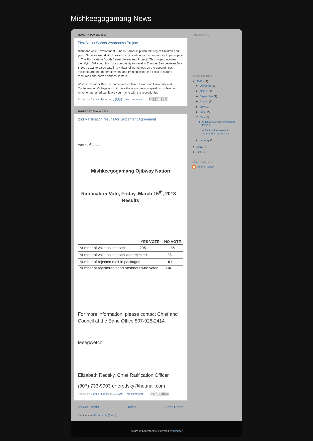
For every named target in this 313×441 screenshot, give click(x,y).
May (203, 117)
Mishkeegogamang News (111, 18)
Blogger (177, 430)
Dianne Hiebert (205, 166)
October (205, 91)
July (202, 106)
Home (131, 407)
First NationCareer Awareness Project (108, 43)
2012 (200, 146)
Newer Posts (88, 407)
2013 (200, 81)
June (203, 111)
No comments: (134, 99)
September (207, 96)
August (204, 101)
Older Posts (173, 407)
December (206, 85)
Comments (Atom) (105, 415)
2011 (200, 151)
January (205, 140)
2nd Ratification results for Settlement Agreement (117, 119)
